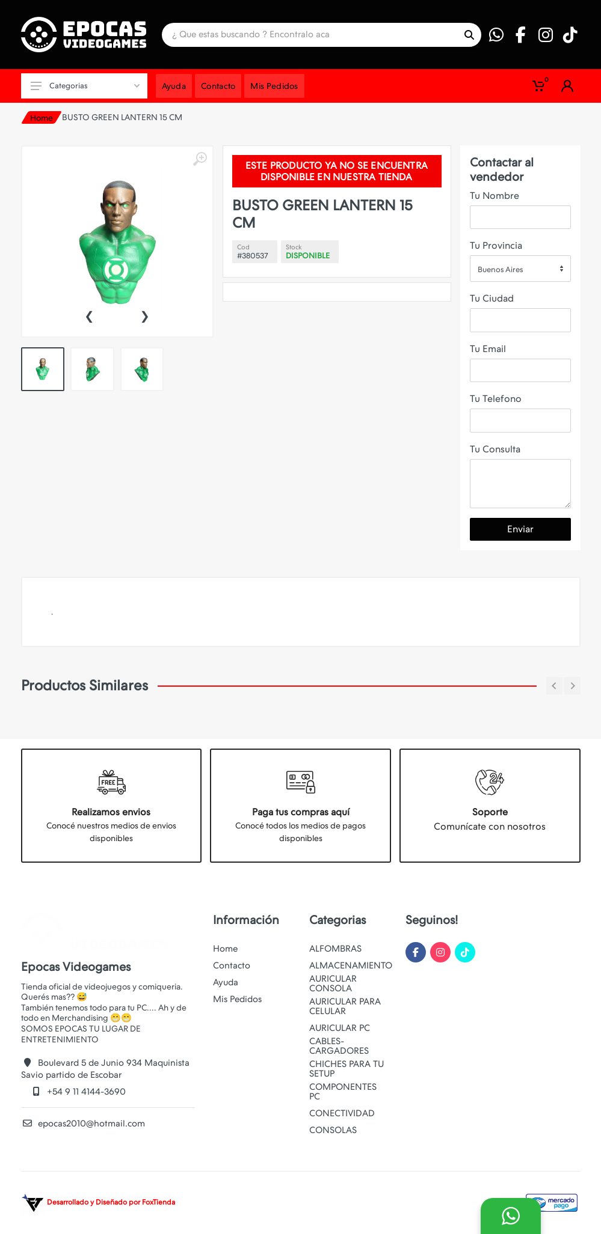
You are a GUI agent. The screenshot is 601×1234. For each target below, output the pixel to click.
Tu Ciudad (492, 298)
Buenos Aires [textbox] (500, 269)
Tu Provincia (496, 245)
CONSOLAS (333, 1130)
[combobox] (520, 268)
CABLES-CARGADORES (339, 1046)
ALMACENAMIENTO (350, 965)
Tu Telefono (496, 398)
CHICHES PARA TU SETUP (346, 1068)
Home (41, 118)
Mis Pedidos (237, 999)
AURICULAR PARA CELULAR (345, 1006)
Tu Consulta (495, 449)
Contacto (231, 965)
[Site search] (309, 35)
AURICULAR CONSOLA (333, 983)
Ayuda (225, 982)
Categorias (85, 85)
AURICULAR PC (339, 1028)
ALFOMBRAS (335, 948)
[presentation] (89, 314)
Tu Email (488, 348)
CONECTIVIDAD (342, 1113)
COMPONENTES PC (343, 1091)
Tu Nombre (494, 195)
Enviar (520, 529)
